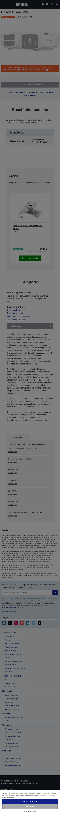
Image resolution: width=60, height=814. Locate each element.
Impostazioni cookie (30, 811)
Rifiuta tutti (30, 806)
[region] (30, 802)
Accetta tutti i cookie (30, 801)
